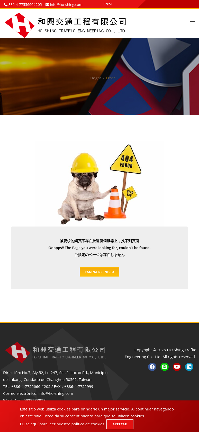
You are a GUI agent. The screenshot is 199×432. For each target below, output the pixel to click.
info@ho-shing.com (55, 393)
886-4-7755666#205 (24, 4)
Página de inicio (99, 272)
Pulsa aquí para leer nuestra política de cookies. (62, 423)
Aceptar (120, 424)
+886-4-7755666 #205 (30, 386)
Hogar (95, 73)
